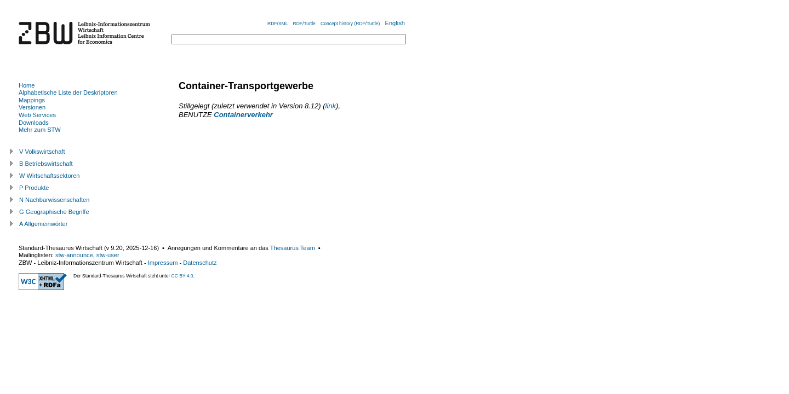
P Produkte (34, 187)
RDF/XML (277, 23)
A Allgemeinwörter (43, 224)
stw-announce (74, 255)
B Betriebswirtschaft (46, 163)
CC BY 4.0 (182, 276)
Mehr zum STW (40, 129)
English (395, 23)
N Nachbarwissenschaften (54, 199)
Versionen (32, 107)
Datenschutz (199, 262)
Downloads (34, 122)
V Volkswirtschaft (42, 151)
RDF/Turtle (304, 23)
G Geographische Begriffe (54, 211)
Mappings (32, 100)
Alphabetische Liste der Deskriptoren (68, 92)
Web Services (37, 115)
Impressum (163, 262)
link (330, 106)
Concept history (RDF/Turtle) (350, 23)
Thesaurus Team (292, 248)
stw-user (107, 255)
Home (27, 85)
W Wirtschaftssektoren (49, 175)
